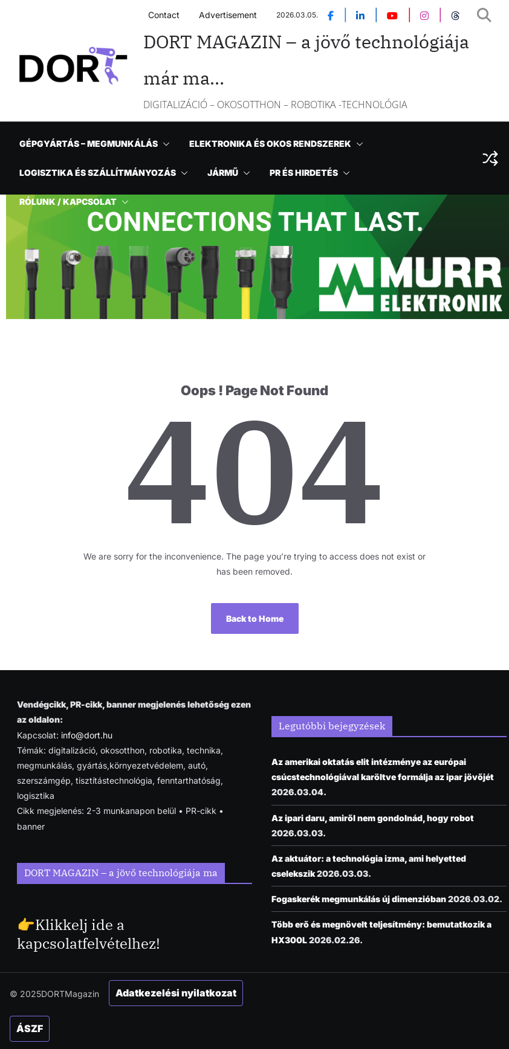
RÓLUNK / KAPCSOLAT (68, 201)
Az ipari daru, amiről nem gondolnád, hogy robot (372, 818)
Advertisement (228, 15)
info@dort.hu (86, 735)
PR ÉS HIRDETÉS (304, 172)
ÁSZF (29, 1028)
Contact (164, 15)
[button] (300, 114)
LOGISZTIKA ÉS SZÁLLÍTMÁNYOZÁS (97, 172)
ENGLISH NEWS (131, 114)
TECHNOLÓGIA (262, 114)
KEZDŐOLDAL (49, 114)
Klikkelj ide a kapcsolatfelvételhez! (88, 934)
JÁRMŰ (222, 172)
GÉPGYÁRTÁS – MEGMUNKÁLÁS (88, 143)
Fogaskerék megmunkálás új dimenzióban (358, 899)
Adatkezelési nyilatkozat (175, 993)
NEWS (197, 114)
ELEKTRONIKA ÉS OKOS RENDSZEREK (270, 143)
